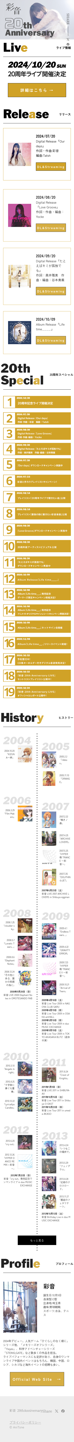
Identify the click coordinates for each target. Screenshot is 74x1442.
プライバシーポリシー (25, 1422)
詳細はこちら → (37, 90)
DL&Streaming (51, 166)
